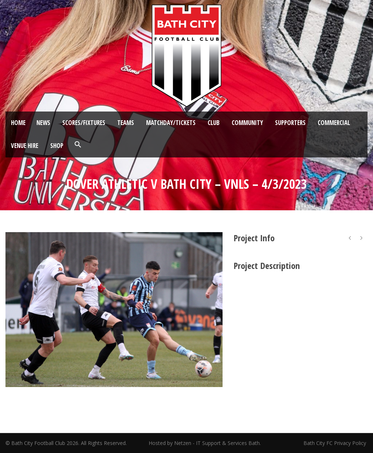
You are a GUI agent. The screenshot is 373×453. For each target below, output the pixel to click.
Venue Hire (24, 145)
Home (18, 122)
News (43, 122)
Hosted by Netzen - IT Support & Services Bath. (205, 443)
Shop (56, 145)
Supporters (290, 122)
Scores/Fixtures (83, 122)
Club (214, 122)
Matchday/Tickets (171, 122)
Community (247, 122)
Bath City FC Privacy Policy (335, 443)
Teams (125, 122)
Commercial (334, 122)
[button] (78, 144)
